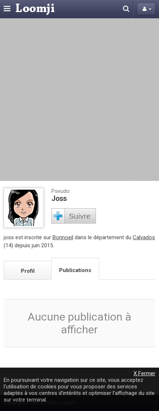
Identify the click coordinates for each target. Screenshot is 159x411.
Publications (75, 270)
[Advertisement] (79, 99)
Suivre (80, 216)
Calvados (144, 237)
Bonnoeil (63, 237)
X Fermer (144, 373)
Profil (28, 271)
